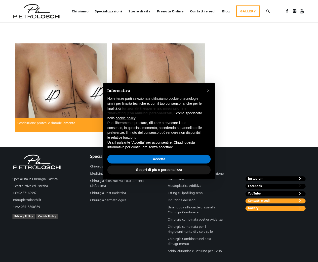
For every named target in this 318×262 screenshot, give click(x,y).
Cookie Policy (47, 216)
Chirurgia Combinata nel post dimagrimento (189, 241)
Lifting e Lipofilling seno (185, 193)
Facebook (255, 186)
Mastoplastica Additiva (184, 185)
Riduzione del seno (182, 200)
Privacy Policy (23, 216)
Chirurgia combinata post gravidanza (195, 219)
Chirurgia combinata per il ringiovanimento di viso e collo (190, 229)
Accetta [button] (159, 159)
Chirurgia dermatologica (108, 200)
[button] (208, 91)
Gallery (253, 208)
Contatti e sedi (259, 200)
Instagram (256, 178)
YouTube (254, 193)
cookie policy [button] (125, 118)
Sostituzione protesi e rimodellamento (46, 123)
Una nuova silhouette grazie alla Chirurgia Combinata (191, 209)
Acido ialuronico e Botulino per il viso (195, 251)
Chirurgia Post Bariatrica (108, 193)
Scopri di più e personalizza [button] (159, 170)
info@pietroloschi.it (26, 199)
